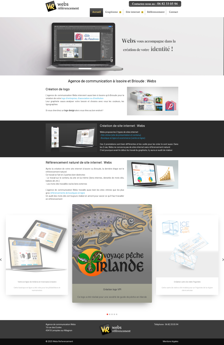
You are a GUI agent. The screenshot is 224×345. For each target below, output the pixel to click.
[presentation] (1, 259)
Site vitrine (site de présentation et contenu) (121, 135)
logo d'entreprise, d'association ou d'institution (82, 98)
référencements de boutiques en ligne (67, 193)
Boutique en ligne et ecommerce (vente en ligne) (123, 138)
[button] (107, 314)
